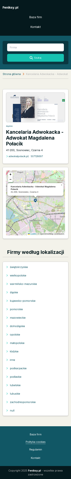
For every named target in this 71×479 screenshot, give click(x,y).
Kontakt (35, 27)
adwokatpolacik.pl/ (17, 156)
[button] (35, 200)
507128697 (37, 156)
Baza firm (35, 17)
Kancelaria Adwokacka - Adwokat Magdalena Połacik (35, 138)
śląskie (9, 126)
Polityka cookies (36, 441)
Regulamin (35, 449)
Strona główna (12, 74)
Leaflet (32, 234)
